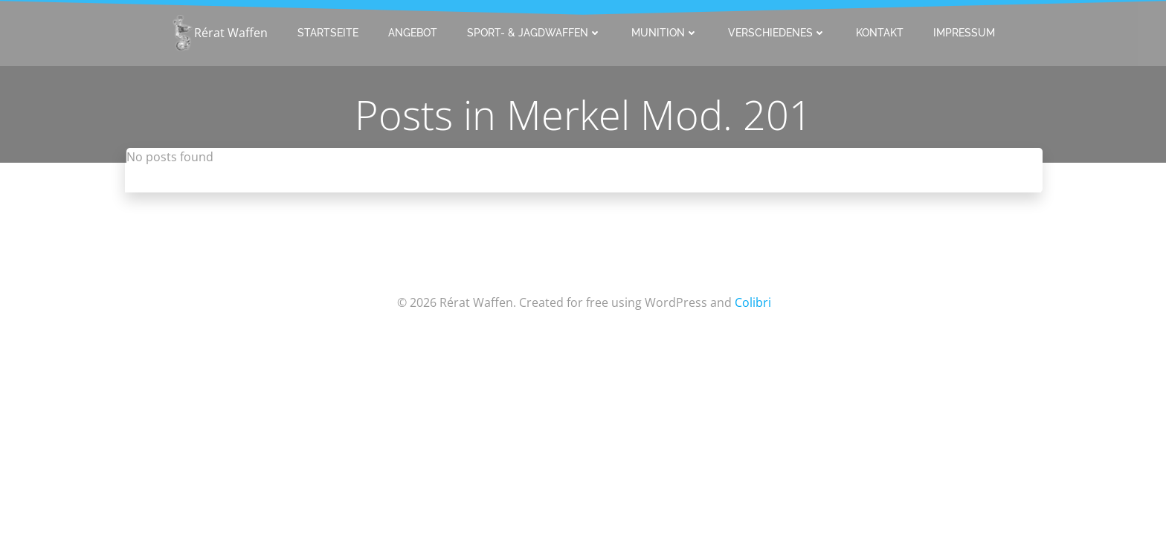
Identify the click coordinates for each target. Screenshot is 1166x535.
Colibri (753, 302)
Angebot (412, 33)
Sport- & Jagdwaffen (534, 33)
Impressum (964, 33)
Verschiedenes (777, 33)
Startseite (327, 33)
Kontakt (880, 33)
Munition (664, 33)
